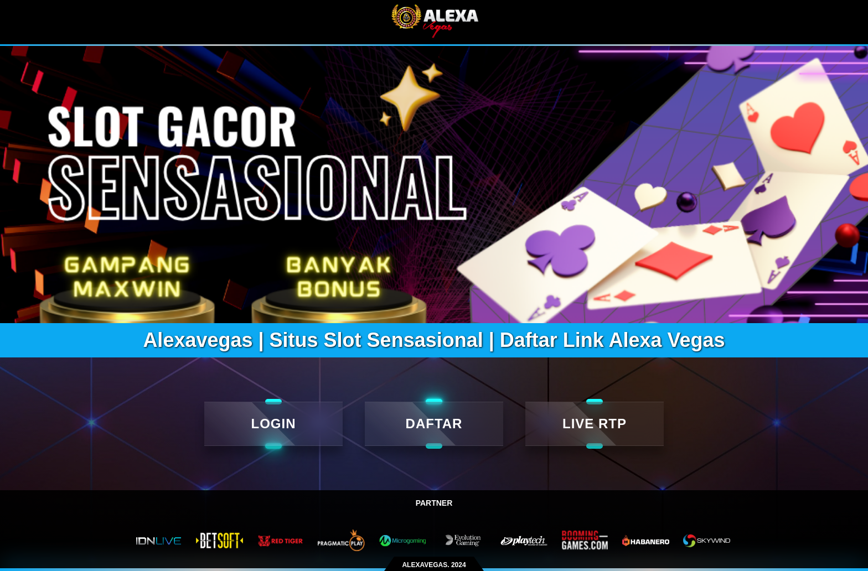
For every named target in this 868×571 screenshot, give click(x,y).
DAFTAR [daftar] (434, 423)
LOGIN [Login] (273, 423)
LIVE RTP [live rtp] (594, 423)
